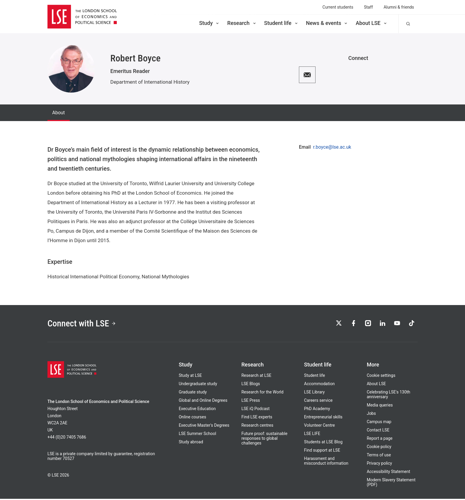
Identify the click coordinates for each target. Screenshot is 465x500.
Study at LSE (190, 376)
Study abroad (191, 443)
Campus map (379, 422)
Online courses (192, 418)
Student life (281, 23)
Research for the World (262, 393)
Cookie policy (379, 447)
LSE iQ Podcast (255, 409)
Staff (368, 7)
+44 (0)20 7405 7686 (66, 438)
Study (209, 23)
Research (242, 23)
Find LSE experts (256, 418)
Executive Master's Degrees (204, 426)
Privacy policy (379, 464)
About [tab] (58, 112)
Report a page (380, 439)
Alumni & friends (398, 7)
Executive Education (197, 409)
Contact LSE (378, 431)
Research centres (257, 426)
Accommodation (319, 384)
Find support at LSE (322, 451)
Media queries (380, 406)
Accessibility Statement (388, 472)
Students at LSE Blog (323, 443)
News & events (327, 23)
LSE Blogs (250, 384)
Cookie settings (381, 376)
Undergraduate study (198, 384)
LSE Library (314, 393)
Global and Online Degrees (203, 401)
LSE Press (250, 401)
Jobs (371, 414)
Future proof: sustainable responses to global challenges (264, 439)
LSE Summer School (197, 434)
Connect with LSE (83, 324)
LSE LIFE (312, 434)
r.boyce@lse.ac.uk (332, 147)
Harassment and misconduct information (326, 462)
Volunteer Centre (319, 426)
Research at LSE (256, 376)
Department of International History (149, 82)
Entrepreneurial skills (323, 418)
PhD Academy (317, 409)
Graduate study (193, 393)
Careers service (318, 401)
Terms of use (379, 456)
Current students (337, 7)
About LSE (372, 23)
